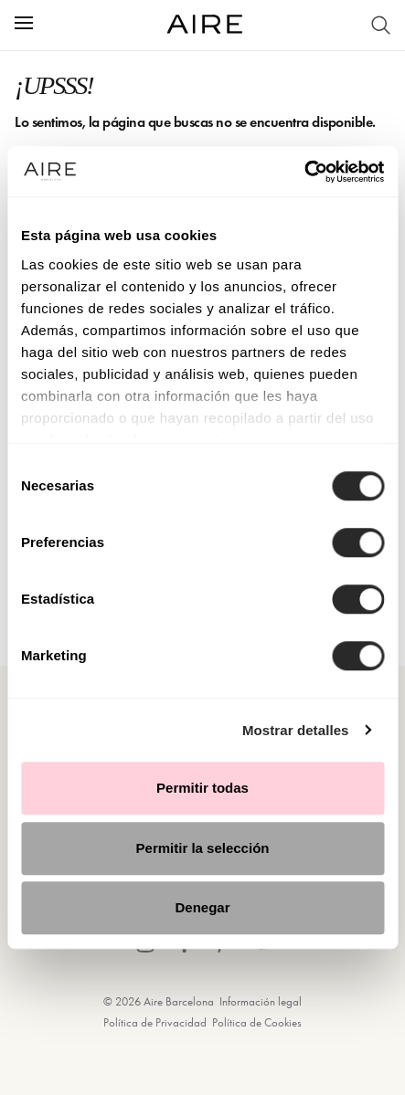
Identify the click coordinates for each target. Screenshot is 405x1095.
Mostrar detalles (295, 730)
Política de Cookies (257, 1022)
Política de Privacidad (155, 1022)
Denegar (202, 907)
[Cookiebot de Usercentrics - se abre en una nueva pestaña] (304, 172)
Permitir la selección (203, 848)
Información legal (260, 1001)
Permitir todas (202, 787)
